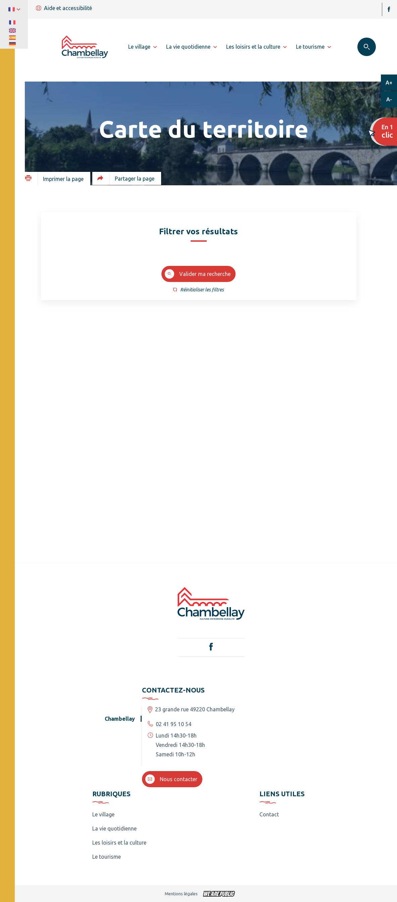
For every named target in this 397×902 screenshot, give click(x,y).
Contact (269, 814)
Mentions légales (181, 893)
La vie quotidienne (114, 828)
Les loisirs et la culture (119, 843)
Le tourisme (106, 857)
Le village (103, 814)
